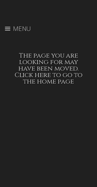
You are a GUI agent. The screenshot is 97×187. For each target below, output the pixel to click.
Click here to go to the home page (49, 78)
